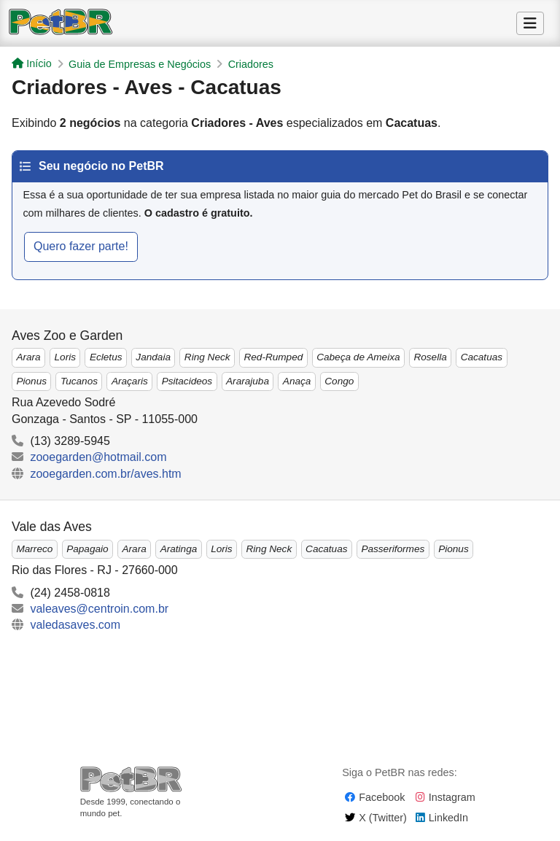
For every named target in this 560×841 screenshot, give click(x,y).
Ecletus (106, 357)
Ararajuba (247, 381)
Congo (339, 381)
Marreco (34, 548)
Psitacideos (187, 381)
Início (31, 63)
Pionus (31, 381)
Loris (65, 357)
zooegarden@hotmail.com (98, 457)
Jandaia (153, 357)
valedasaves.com (75, 625)
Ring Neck (207, 357)
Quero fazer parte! (81, 246)
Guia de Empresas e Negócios (140, 64)
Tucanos (79, 381)
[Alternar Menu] (530, 23)
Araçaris (130, 381)
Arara (28, 357)
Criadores (250, 64)
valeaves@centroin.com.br (99, 608)
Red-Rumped (273, 357)
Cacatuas (481, 357)
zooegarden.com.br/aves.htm (105, 474)
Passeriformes (392, 548)
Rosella (429, 357)
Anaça (297, 381)
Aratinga (179, 548)
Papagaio (87, 548)
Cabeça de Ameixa (358, 357)
